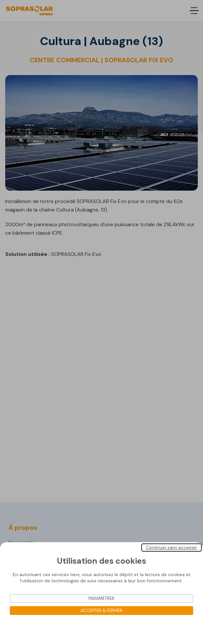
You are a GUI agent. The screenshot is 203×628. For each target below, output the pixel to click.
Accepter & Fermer (101, 610)
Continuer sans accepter (171, 547)
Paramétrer (101, 598)
